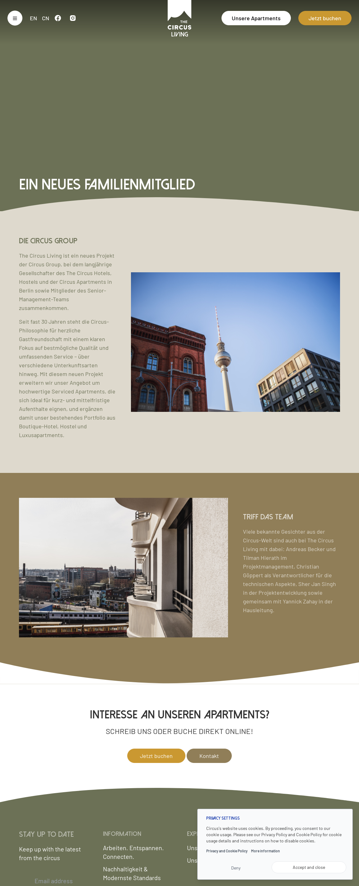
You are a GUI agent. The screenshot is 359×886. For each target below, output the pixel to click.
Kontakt (209, 755)
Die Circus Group (48, 241)
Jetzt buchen (325, 18)
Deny (235, 867)
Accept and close (309, 867)
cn (45, 18)
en (33, 18)
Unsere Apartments (256, 18)
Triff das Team (268, 517)
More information (265, 851)
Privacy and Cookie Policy (227, 851)
